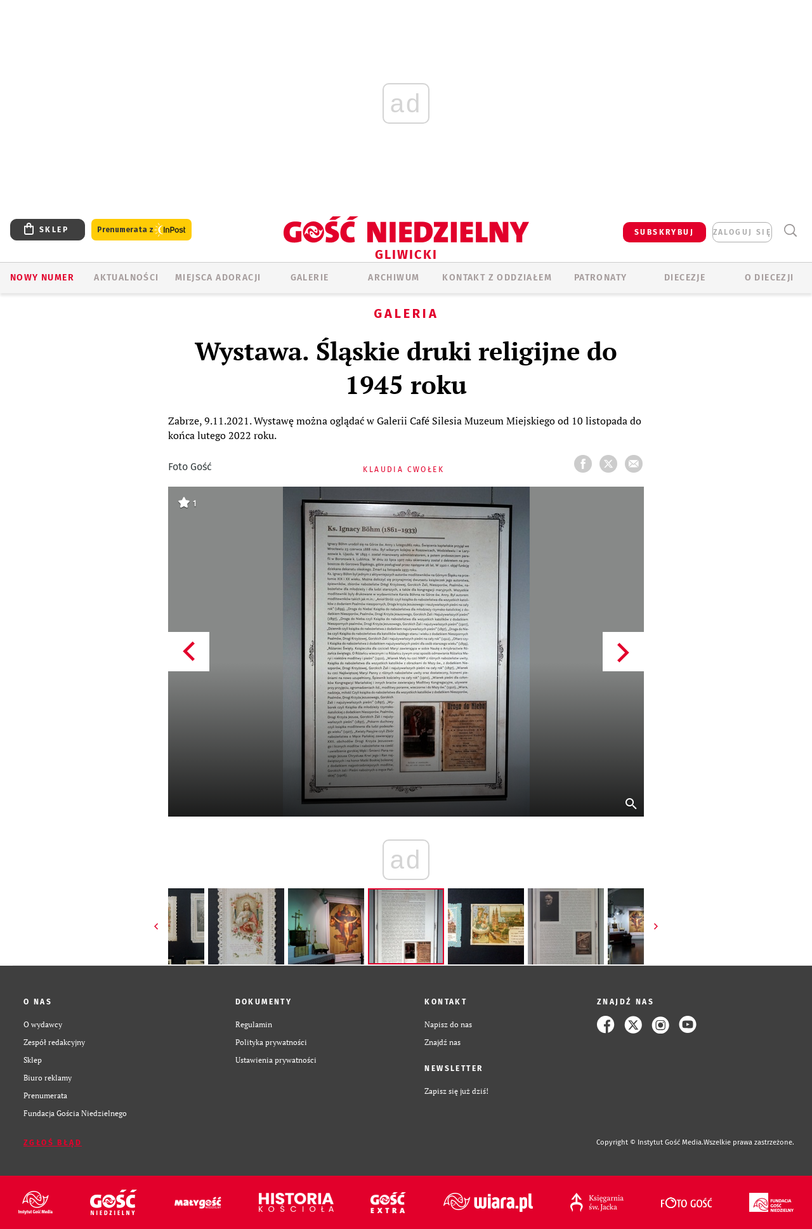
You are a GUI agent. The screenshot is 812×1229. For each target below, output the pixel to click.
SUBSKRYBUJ (664, 232)
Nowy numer (42, 277)
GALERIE (310, 277)
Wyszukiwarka (790, 230)
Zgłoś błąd (52, 1142)
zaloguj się (742, 232)
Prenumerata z (141, 230)
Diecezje (684, 277)
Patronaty (600, 277)
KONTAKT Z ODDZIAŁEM (497, 277)
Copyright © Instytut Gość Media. (650, 1142)
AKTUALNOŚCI (126, 277)
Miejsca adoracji (218, 277)
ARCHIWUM (393, 277)
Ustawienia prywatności (276, 1060)
